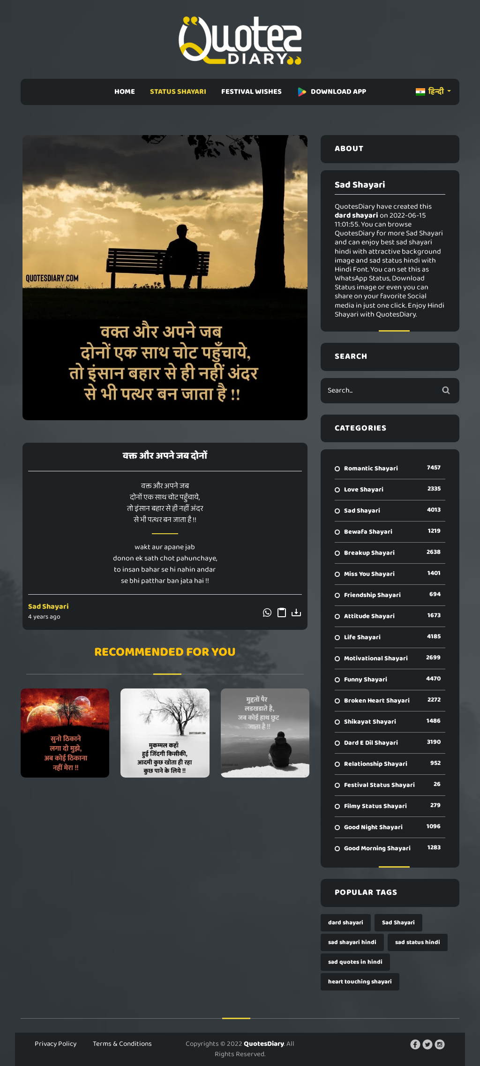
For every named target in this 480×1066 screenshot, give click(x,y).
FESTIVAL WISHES (251, 92)
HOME (124, 92)
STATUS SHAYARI (178, 92)
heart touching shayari (360, 982)
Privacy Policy (55, 1044)
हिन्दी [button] (430, 92)
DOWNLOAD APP (331, 92)
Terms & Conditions (122, 1044)
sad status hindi (417, 942)
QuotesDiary (264, 1044)
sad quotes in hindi (355, 962)
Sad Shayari (48, 606)
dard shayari (345, 923)
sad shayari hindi (352, 942)
